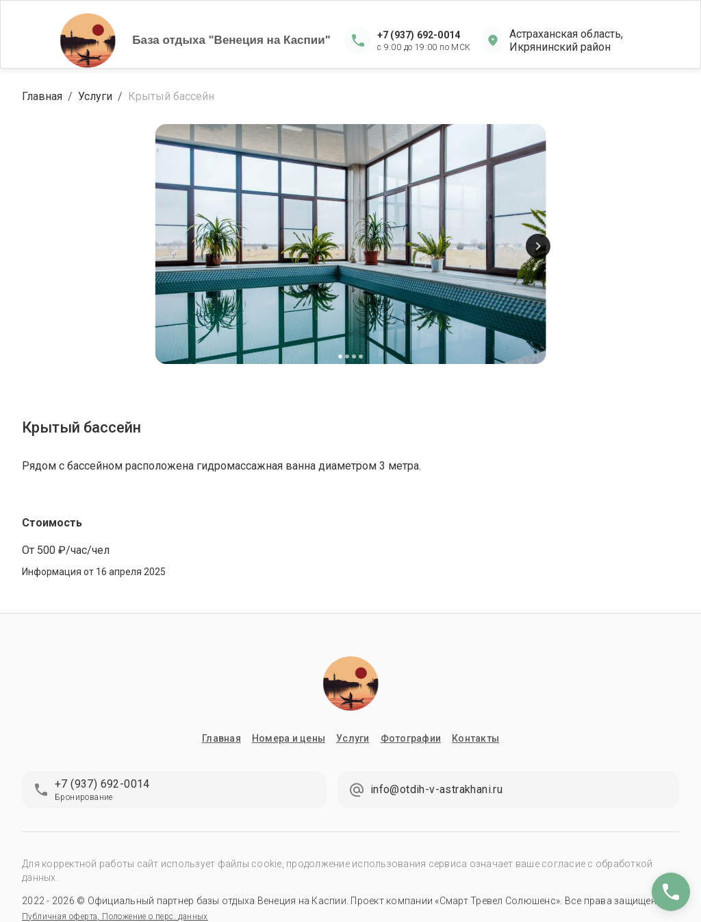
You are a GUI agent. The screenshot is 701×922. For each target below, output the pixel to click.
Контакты (475, 738)
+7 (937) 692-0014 (418, 34)
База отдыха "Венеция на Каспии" (231, 40)
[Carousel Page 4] (361, 356)
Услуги (95, 96)
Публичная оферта (59, 916)
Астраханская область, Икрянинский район (566, 40)
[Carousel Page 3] (354, 356)
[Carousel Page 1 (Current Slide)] (340, 356)
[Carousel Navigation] (350, 246)
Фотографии (411, 738)
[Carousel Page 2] (347, 356)
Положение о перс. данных (155, 916)
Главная (42, 96)
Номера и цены (288, 738)
